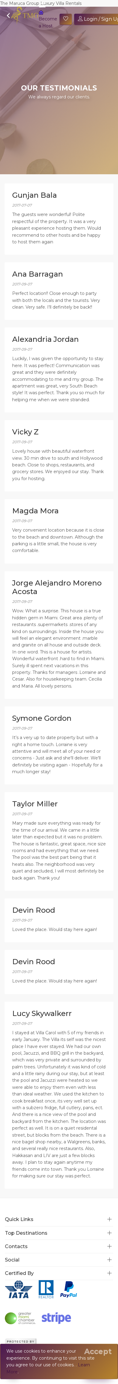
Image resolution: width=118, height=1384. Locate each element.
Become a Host (48, 19)
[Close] (98, 1351)
